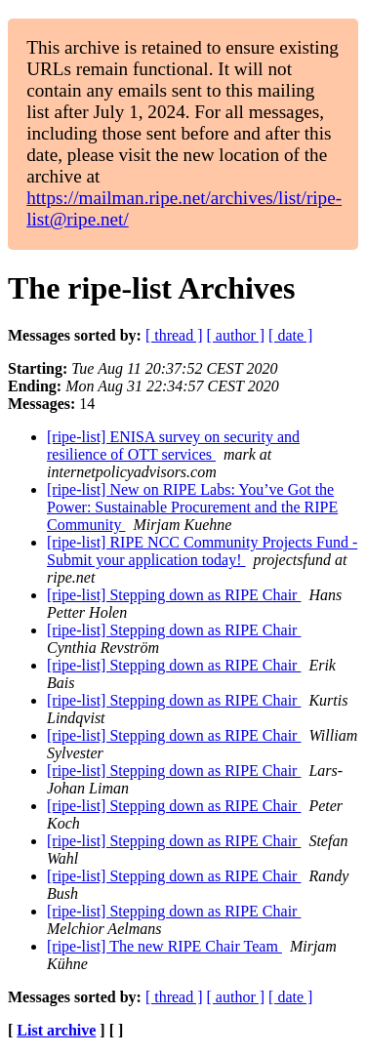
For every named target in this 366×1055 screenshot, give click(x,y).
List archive (56, 1030)
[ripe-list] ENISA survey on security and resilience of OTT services (173, 445)
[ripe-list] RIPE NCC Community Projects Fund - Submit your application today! (202, 551)
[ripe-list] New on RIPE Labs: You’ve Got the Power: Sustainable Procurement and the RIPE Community (192, 507)
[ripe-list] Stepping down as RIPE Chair (174, 595)
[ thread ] (174, 335)
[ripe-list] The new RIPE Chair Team (164, 946)
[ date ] (290, 335)
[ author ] (236, 335)
